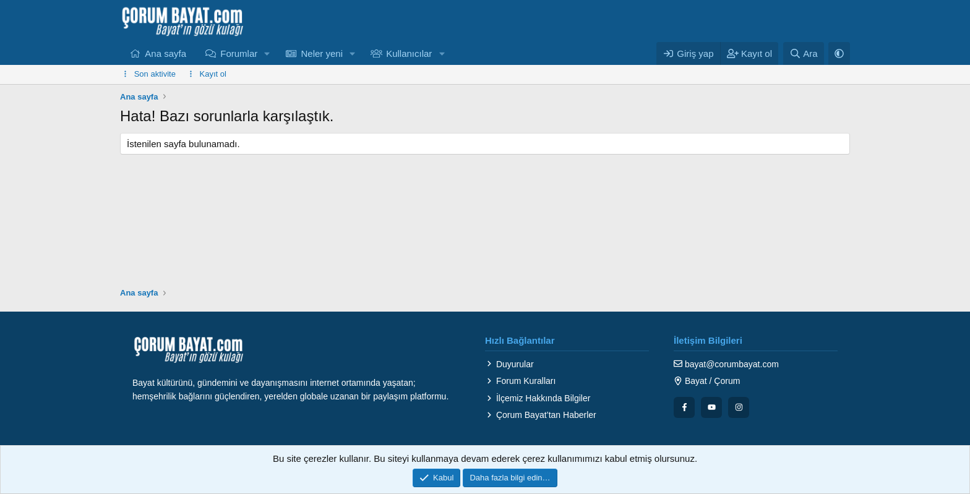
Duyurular (509, 364)
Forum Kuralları (520, 381)
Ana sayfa (165, 53)
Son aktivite (155, 74)
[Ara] (803, 53)
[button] (267, 53)
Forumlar (238, 53)
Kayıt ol (213, 74)
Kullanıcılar (409, 53)
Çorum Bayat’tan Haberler (540, 415)
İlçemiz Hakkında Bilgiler (537, 398)
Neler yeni (322, 53)
